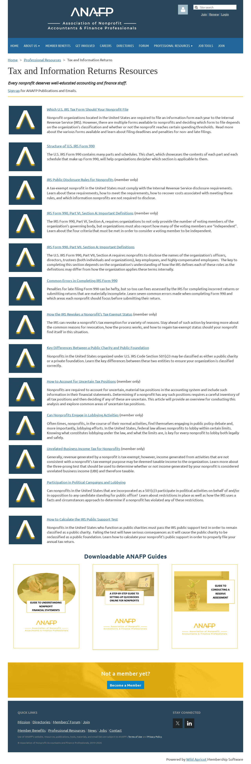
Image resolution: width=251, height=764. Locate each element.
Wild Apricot (196, 759)
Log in (183, 9)
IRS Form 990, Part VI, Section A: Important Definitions (90, 213)
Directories (41, 722)
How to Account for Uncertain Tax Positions (81, 381)
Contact (115, 730)
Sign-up (14, 90)
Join (204, 14)
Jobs (103, 730)
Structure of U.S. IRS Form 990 (71, 146)
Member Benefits (32, 730)
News (92, 730)
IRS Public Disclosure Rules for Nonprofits (80, 179)
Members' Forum (66, 722)
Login (225, 14)
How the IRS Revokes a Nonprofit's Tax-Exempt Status (89, 314)
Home (13, 60)
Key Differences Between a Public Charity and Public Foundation (98, 348)
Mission (24, 722)
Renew (214, 14)
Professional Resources (42, 60)
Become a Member (125, 685)
